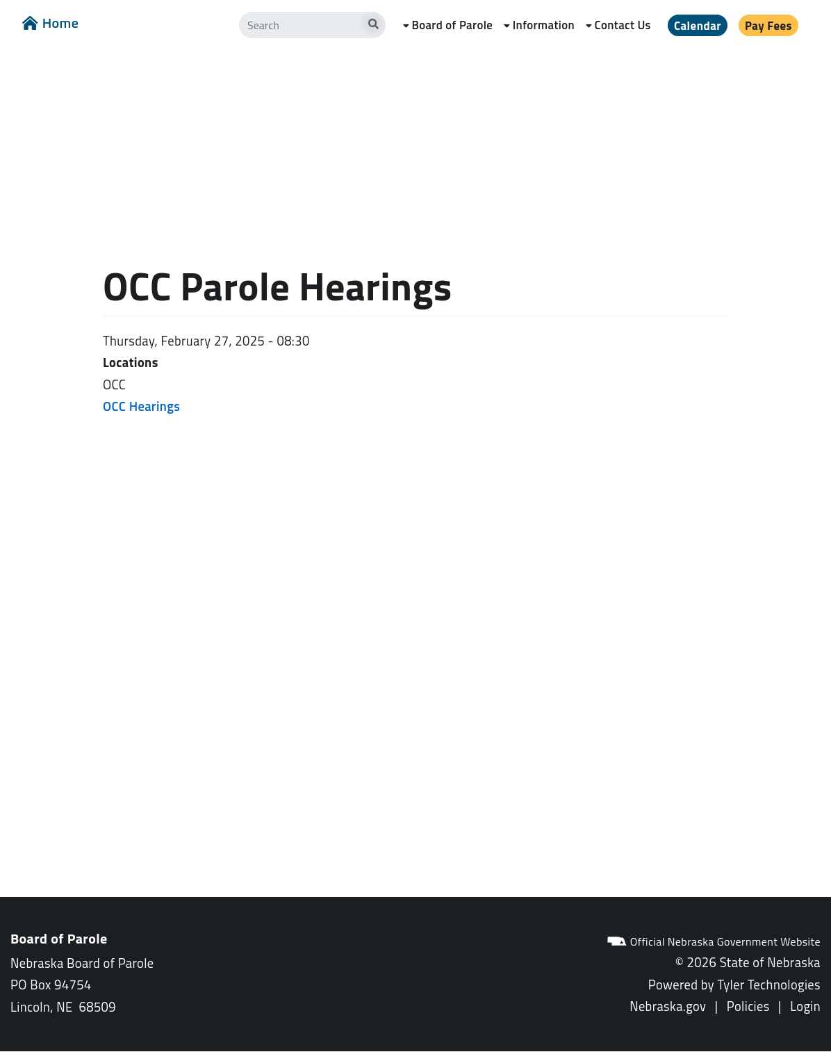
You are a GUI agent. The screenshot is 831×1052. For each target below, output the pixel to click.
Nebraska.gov (668, 1006)
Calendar (697, 26)
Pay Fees (768, 26)
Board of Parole (452, 25)
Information (544, 25)
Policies (748, 1006)
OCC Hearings (141, 406)
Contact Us (623, 25)
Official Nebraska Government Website (714, 941)
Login (805, 1006)
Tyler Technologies (769, 984)
